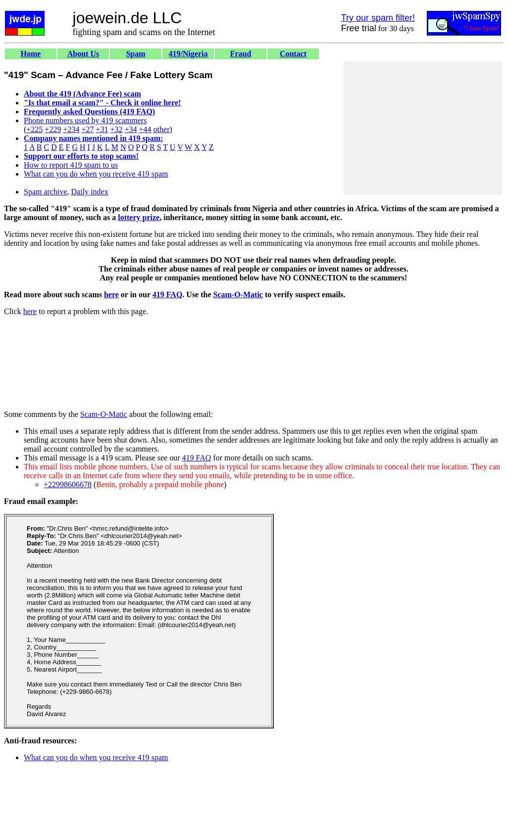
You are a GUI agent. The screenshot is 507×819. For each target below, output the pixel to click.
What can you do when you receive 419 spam (96, 174)
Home (31, 53)
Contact (293, 53)
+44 (145, 129)
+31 (102, 129)
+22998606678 (68, 484)
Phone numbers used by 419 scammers (85, 120)
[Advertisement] (423, 128)
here (111, 294)
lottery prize (138, 217)
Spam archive (45, 191)
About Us (83, 53)
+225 (34, 129)
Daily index (89, 191)
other (161, 129)
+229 (53, 129)
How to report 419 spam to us (71, 165)
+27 (87, 129)
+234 (71, 129)
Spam (135, 53)
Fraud (241, 53)
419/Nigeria (187, 53)
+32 (116, 129)
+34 (131, 129)
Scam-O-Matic (238, 294)
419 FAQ (167, 294)
